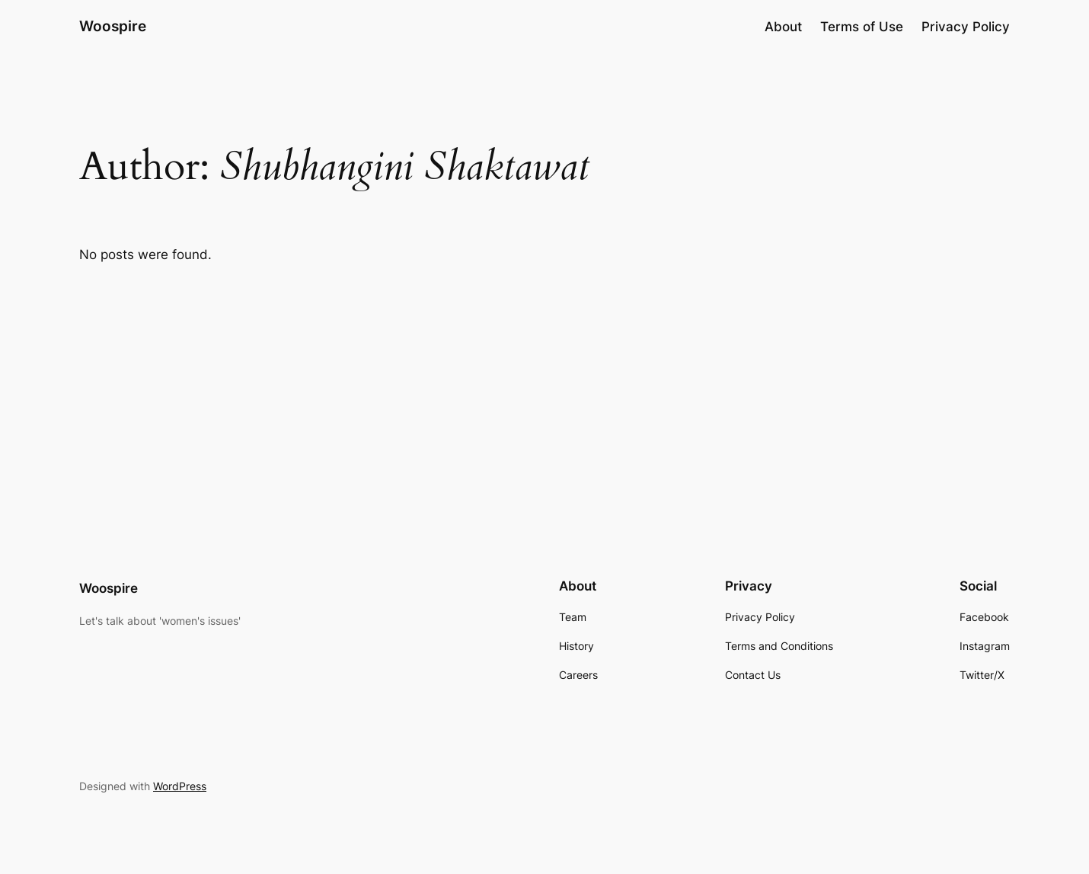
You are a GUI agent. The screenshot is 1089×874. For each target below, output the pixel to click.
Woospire (112, 26)
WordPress (179, 786)
